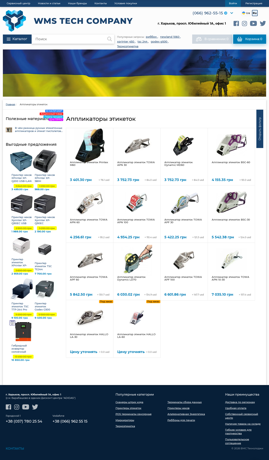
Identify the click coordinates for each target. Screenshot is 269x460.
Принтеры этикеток (128, 408)
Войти (233, 3)
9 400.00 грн (43, 317)
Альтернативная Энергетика (186, 414)
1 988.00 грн (19, 231)
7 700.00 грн (43, 273)
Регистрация (253, 3)
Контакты (15, 448)
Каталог (17, 39)
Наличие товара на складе (243, 423)
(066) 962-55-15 (208, 13)
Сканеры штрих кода (129, 402)
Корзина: (249, 39)
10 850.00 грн (20, 360)
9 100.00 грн (19, 317)
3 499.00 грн (19, 189)
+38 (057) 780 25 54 (24, 421)
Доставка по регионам (240, 402)
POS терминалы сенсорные (134, 414)
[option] (134, 73)
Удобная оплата (235, 408)
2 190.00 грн (43, 231)
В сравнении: (212, 39)
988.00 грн (42, 189)
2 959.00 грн (19, 273)
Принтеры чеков (178, 408)
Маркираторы (125, 420)
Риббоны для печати (181, 420)
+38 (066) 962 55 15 (69, 421)
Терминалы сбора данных (184, 402)
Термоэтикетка (125, 426)
